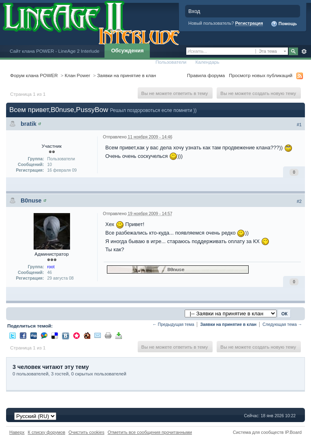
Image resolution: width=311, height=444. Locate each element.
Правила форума (206, 75)
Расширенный (304, 51)
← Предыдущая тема (173, 324)
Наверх (17, 432)
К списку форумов (47, 432)
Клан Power (77, 75)
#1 (299, 124)
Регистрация (249, 23)
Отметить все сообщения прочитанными (150, 432)
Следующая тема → (282, 324)
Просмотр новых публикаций (260, 75)
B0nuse (31, 200)
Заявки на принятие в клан (126, 75)
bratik (28, 124)
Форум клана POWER (34, 75)
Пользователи (171, 62)
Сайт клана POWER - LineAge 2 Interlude (54, 51)
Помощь (284, 24)
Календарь (207, 62)
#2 (299, 201)
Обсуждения (127, 50)
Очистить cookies (86, 432)
